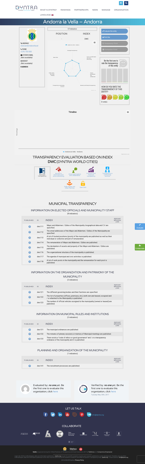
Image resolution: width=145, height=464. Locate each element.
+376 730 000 (26, 52)
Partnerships (81, 10)
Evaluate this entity (109, 31)
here (55, 391)
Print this (106, 37)
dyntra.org (58, 456)
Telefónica (91, 452)
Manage (106, 10)
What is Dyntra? (48, 10)
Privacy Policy (79, 460)
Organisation (121, 10)
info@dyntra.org (123, 457)
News (95, 10)
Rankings (65, 10)
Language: (46, 15)
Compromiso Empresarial (104, 452)
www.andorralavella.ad (29, 46)
